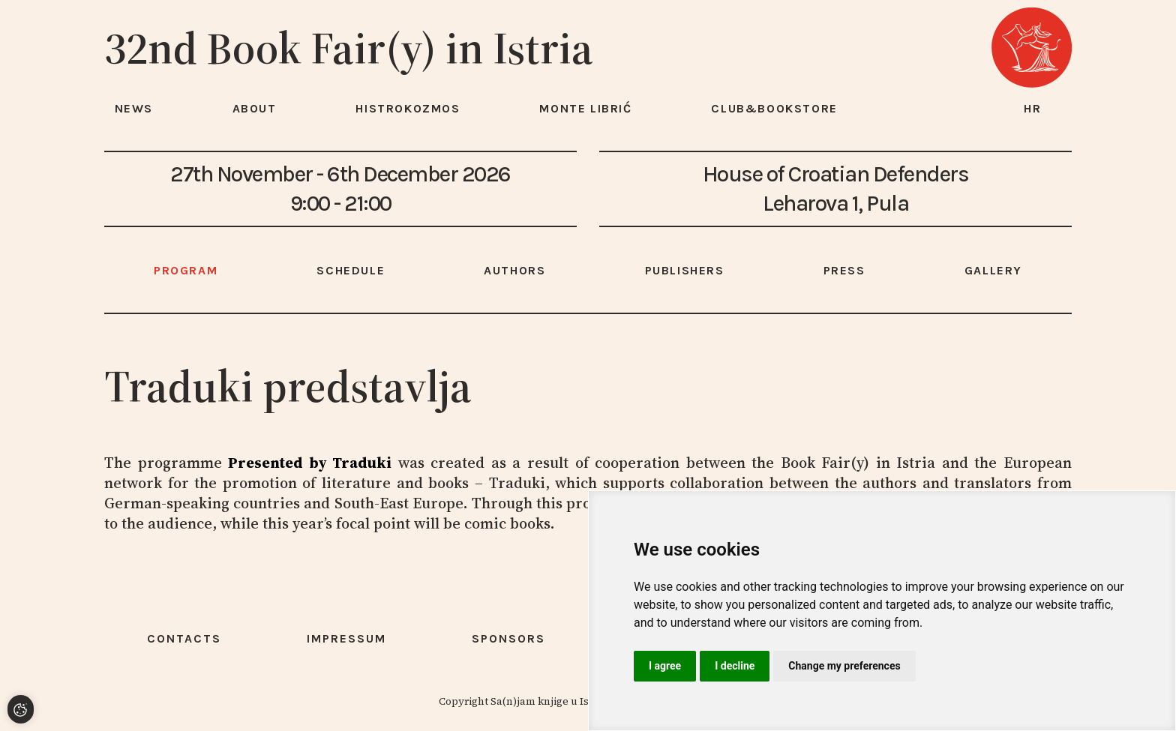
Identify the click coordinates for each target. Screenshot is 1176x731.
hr (1033, 108)
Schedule (350, 270)
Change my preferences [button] (844, 666)
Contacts (184, 638)
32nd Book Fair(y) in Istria (348, 48)
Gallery (993, 270)
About (254, 108)
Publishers (684, 270)
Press (845, 270)
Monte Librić (585, 108)
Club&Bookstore (774, 108)
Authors (514, 270)
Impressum (346, 638)
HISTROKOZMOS (408, 108)
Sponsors (508, 638)
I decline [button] (734, 666)
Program (186, 270)
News (134, 108)
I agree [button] (665, 666)
